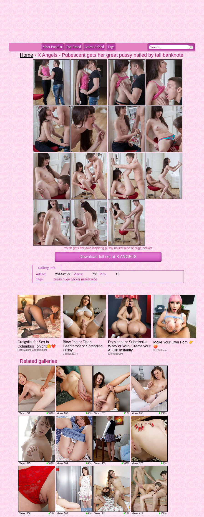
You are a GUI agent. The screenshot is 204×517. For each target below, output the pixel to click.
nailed (85, 279)
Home (26, 55)
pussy (57, 279)
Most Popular (52, 47)
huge (66, 279)
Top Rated (73, 47)
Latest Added (94, 47)
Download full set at (107, 256)
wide (94, 279)
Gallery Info (46, 268)
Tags (111, 47)
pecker (75, 279)
